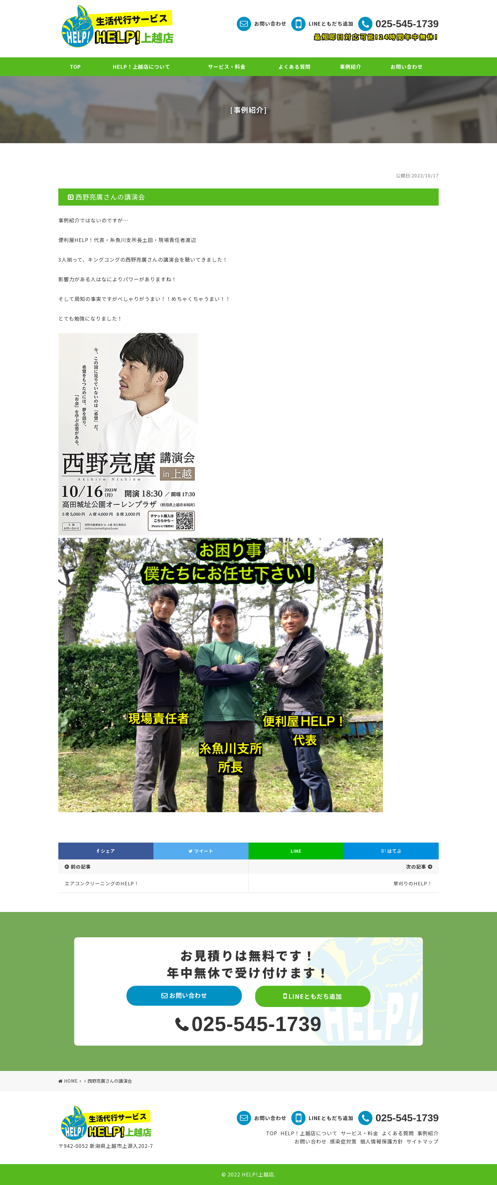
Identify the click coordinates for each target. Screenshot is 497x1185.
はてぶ (391, 851)
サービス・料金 (227, 66)
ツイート (201, 851)
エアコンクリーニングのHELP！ (102, 883)
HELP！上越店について (141, 66)
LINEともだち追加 (331, 23)
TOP (75, 66)
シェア (106, 851)
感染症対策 (343, 1141)
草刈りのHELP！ (412, 883)
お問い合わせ (270, 23)
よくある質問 (294, 66)
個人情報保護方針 (381, 1141)
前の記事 (81, 866)
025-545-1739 (407, 23)
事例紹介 (350, 66)
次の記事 (416, 866)
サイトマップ (422, 1141)
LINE (296, 851)
